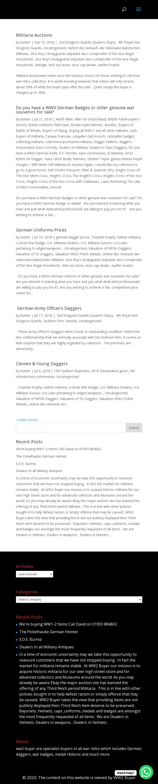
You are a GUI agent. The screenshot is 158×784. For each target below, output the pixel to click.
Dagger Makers (105, 141)
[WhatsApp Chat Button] (146, 772)
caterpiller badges (120, 136)
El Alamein (115, 153)
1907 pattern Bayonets (71, 371)
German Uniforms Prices (41, 230)
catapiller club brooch (88, 136)
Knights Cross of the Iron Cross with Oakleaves (63, 181)
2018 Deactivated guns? (109, 371)
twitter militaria (128, 237)
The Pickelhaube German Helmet (41, 456)
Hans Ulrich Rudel (57, 159)
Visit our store (59, 65)
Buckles (110, 125)
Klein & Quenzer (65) (98, 170)
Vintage (41, 65)
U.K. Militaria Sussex (96, 243)
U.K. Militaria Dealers (63, 243)
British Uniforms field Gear (48, 125)
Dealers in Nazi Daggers (108, 147)
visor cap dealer (84, 65)
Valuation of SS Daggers (34, 254)
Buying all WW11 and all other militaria (98, 130)
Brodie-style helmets (87, 125)
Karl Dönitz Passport (64, 170)
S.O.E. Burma (26, 463)
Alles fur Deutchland (90, 119)
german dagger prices (72, 237)
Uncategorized (54, 48)
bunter (25, 42)
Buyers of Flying (54, 130)
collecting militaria (29, 141)
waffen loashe (109, 65)
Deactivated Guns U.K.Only (36, 147)
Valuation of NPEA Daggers (110, 248)
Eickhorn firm (53, 321)
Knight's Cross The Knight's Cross (75, 175)
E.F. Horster (68, 153)
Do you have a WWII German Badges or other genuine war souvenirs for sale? (75, 110)
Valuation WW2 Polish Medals (78, 254)
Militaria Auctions (34, 35)
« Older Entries (27, 420)
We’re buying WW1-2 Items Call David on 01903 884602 (58, 449)
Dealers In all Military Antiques (39, 470)
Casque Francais (58, 136)
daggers (125, 141)
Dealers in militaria (73, 147)
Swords (56, 187)
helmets (79, 159)
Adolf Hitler (64, 119)
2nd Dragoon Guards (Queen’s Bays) (86, 42)
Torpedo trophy (103, 237)
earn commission (92, 153)
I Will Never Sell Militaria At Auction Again (61, 164)
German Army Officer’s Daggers (48, 308)
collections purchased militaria (68, 141)
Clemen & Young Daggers (42, 363)
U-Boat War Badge (30, 243)
